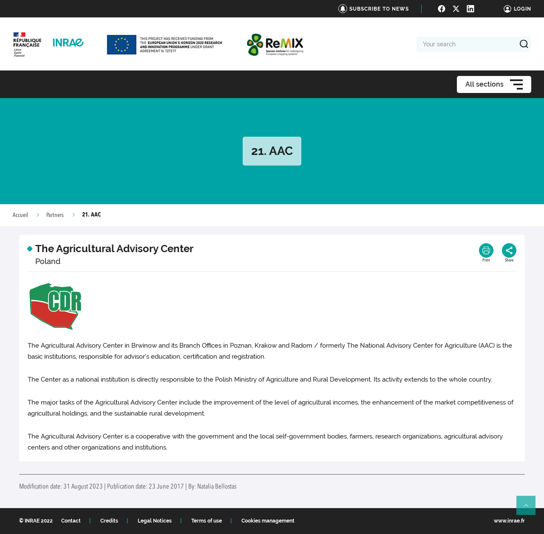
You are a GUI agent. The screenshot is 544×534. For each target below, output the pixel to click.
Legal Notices (155, 521)
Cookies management (268, 521)
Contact (71, 521)
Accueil (20, 215)
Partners (55, 215)
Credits (109, 521)
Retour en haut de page (530, 509)
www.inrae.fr (509, 521)
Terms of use (206, 521)
